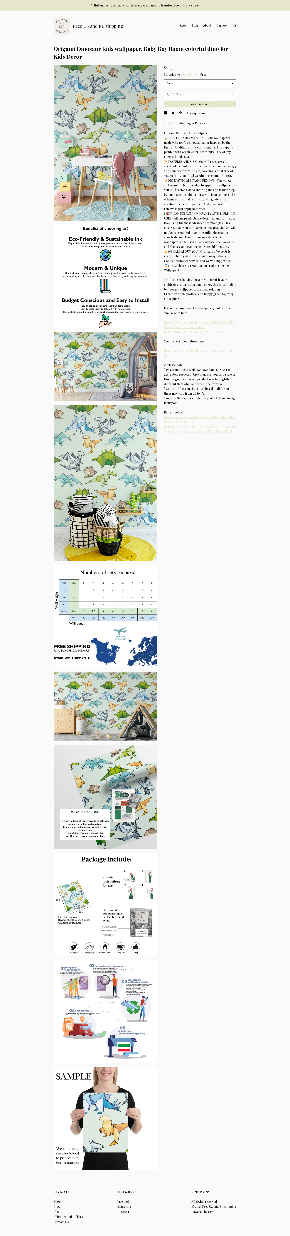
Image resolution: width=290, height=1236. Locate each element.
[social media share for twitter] (173, 113)
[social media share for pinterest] (181, 113)
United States (190, 74)
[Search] (235, 26)
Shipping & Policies (191, 123)
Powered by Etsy (202, 1212)
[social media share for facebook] (166, 113)
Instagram (124, 1206)
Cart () (221, 25)
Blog (195, 25)
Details (169, 123)
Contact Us (61, 1222)
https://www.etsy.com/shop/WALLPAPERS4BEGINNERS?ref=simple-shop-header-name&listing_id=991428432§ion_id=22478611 (199, 327)
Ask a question (196, 113)
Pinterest (123, 1212)
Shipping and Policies (68, 1217)
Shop (183, 25)
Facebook (123, 1201)
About (207, 25)
